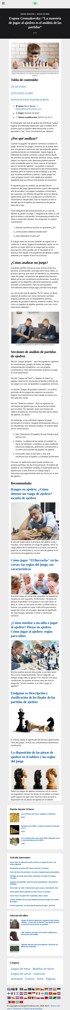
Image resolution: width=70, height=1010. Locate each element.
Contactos (17, 1008)
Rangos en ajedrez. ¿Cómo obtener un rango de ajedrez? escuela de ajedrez (31, 493)
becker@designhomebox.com (28, 109)
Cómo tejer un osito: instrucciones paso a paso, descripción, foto (34, 888)
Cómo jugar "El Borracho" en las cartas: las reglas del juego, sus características (34, 564)
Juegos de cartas (21, 974)
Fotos (40, 979)
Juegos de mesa (20, 969)
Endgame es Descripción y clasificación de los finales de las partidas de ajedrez (33, 697)
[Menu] (3, 3)
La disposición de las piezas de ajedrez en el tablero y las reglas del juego (33, 756)
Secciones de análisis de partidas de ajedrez (30, 99)
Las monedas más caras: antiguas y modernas (38, 814)
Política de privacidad (32, 1008)
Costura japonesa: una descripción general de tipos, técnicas (32, 905)
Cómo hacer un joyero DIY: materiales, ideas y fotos (29, 896)
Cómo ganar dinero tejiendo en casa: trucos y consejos (30, 892)
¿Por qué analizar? (19, 86)
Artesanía (17, 979)
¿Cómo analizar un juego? (22, 93)
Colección (39, 974)
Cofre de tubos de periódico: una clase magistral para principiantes (34, 872)
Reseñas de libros (43, 969)
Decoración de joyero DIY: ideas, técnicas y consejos (29, 868)
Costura (29, 979)
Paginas (50, 979)
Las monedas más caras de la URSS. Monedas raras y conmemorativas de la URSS (40, 839)
